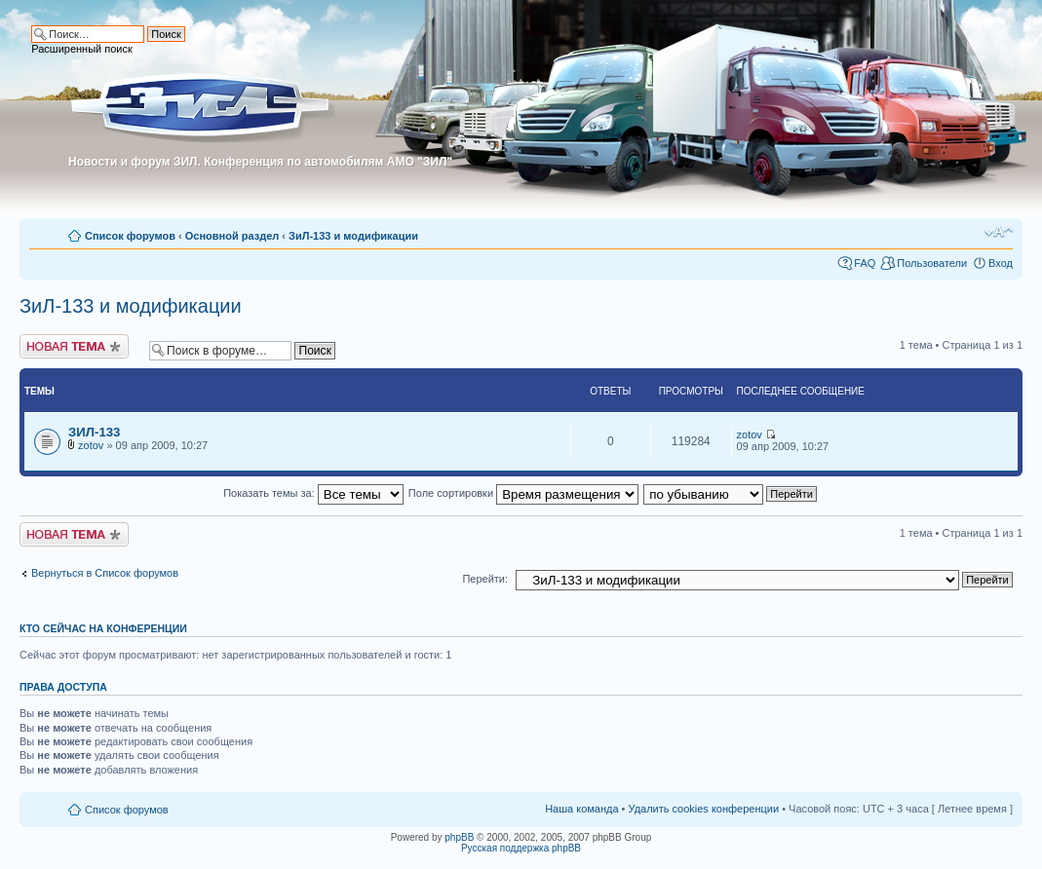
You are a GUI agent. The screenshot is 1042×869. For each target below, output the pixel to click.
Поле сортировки (523, 493)
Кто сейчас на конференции (103, 628)
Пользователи (932, 263)
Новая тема (74, 346)
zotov (90, 445)
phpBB (459, 837)
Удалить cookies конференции (704, 808)
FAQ (864, 263)
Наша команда (581, 808)
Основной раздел (232, 236)
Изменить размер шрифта (998, 232)
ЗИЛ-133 (94, 432)
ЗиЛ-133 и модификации (353, 236)
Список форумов (130, 236)
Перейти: (485, 579)
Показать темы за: (313, 493)
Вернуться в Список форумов (104, 573)
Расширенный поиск (82, 49)
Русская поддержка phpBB (521, 848)
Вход (1000, 263)
